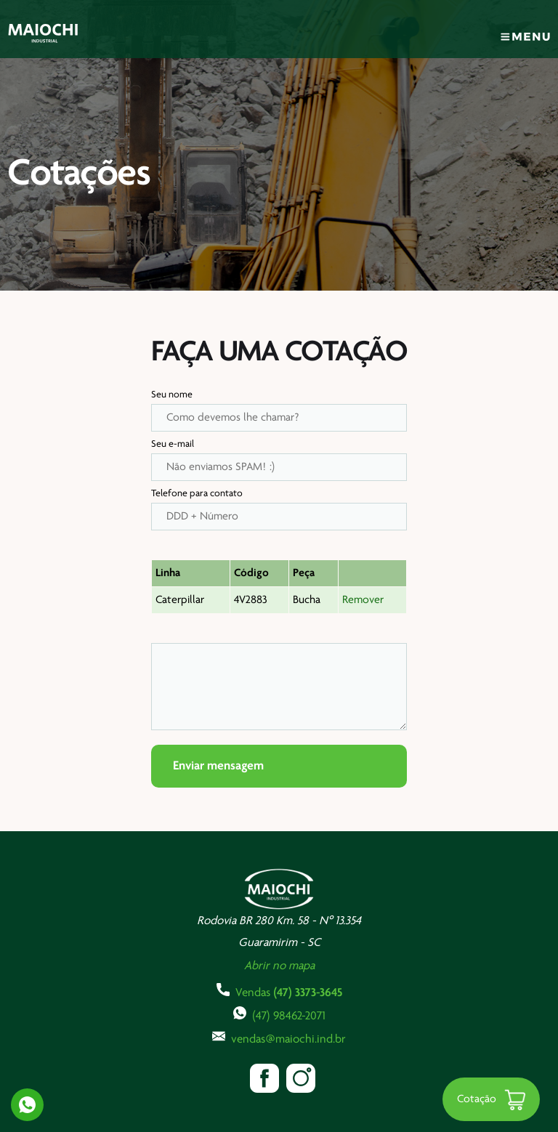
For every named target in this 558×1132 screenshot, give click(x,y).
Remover (363, 600)
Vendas (279, 991)
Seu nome (172, 394)
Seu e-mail (172, 444)
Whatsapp (27, 1104)
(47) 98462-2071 (279, 1014)
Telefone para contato (197, 493)
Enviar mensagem (218, 766)
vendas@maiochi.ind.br (279, 1038)
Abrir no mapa (279, 966)
